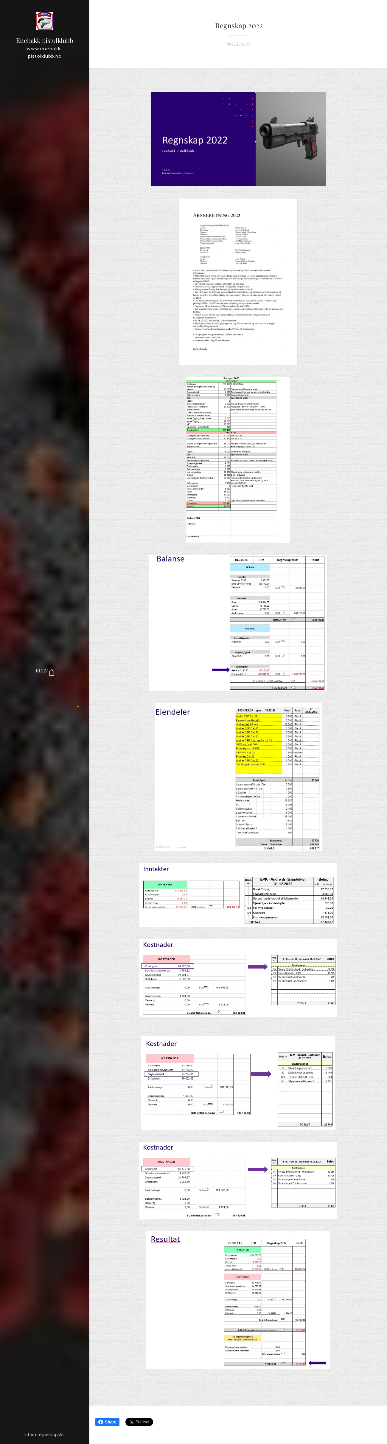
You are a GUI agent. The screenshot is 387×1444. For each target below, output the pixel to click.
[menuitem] (45, 688)
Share (107, 1422)
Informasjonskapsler (44, 1434)
